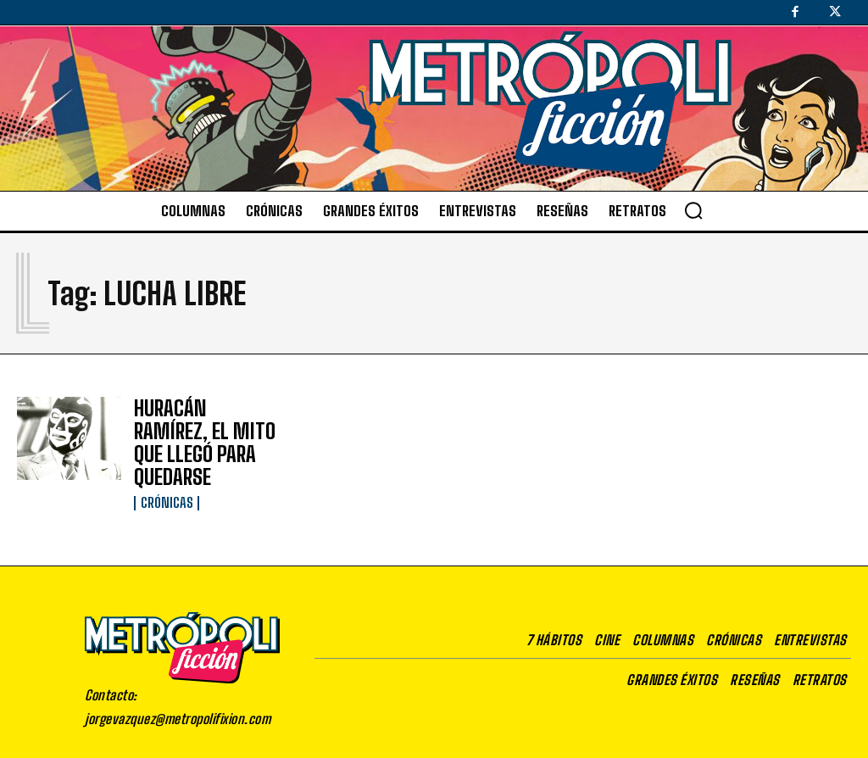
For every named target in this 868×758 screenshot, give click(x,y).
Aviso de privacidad (576, 745)
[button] (693, 210)
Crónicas (165, 470)
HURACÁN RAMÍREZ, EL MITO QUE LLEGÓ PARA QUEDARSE (204, 428)
